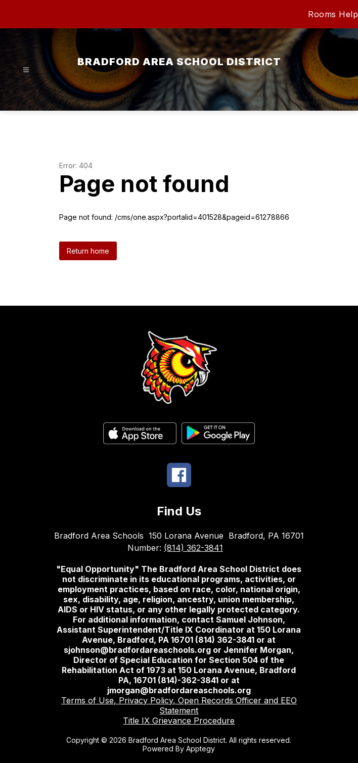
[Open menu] (26, 70)
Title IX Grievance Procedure (179, 721)
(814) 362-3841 (193, 548)
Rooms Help (333, 14)
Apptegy (200, 748)
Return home (88, 251)
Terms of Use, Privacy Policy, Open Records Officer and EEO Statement (179, 705)
